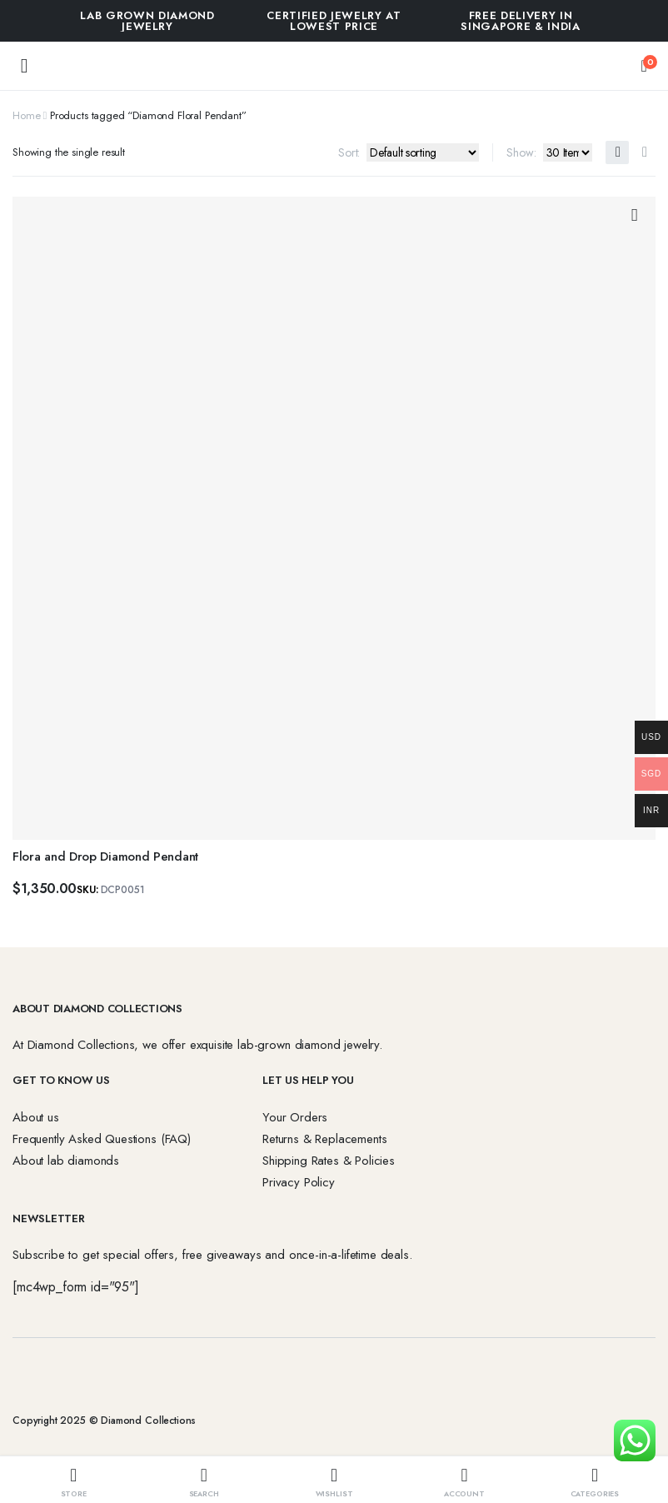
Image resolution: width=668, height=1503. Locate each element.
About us (35, 1117)
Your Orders (294, 1117)
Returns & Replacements (324, 1139)
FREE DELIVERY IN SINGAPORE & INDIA (520, 20)
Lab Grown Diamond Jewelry (147, 20)
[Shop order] (422, 152)
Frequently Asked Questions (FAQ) (101, 1139)
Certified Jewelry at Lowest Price (334, 20)
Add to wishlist (634, 215)
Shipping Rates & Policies (328, 1160)
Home (26, 115)
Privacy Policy (298, 1182)
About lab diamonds (65, 1160)
